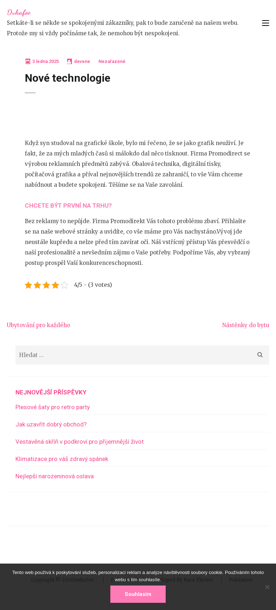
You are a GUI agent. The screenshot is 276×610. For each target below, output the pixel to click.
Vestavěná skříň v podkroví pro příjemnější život (79, 441)
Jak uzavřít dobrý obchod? (51, 424)
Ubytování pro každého (38, 325)
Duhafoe (18, 12)
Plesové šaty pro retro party (52, 407)
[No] (267, 587)
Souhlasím (138, 594)
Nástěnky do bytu (245, 325)
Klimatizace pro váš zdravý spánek (61, 458)
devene (82, 61)
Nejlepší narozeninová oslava (54, 476)
